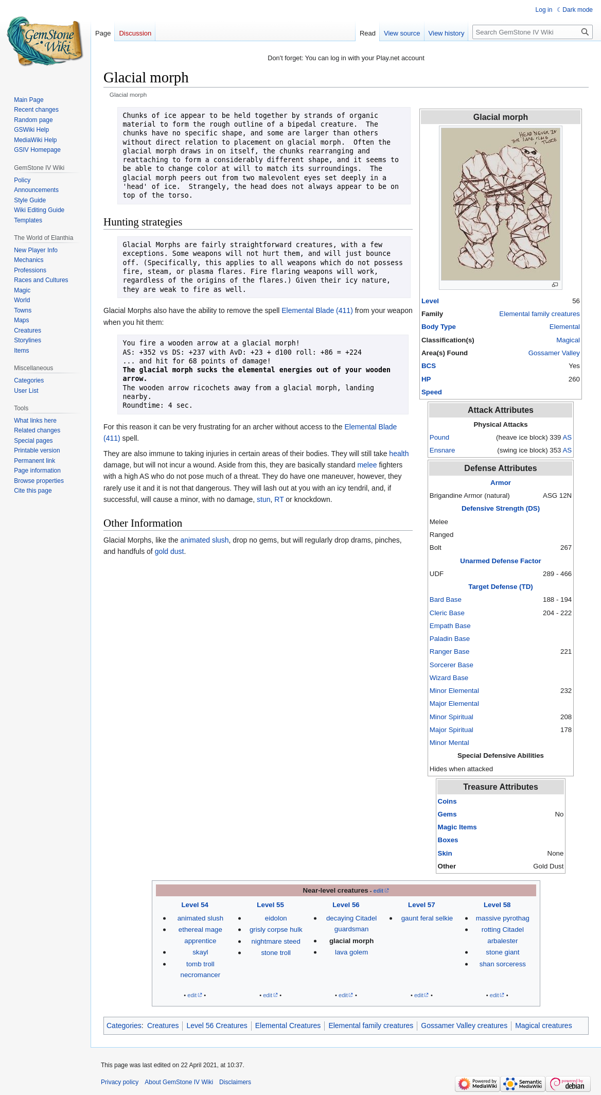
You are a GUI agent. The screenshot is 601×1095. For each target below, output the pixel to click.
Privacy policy (119, 1082)
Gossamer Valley (554, 353)
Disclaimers (235, 1082)
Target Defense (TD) (500, 586)
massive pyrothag (502, 918)
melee (367, 465)
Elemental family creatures (539, 314)
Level (430, 301)
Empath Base (450, 626)
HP (426, 379)
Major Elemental (454, 703)
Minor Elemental (454, 690)
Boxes (448, 840)
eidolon (276, 918)
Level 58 (497, 905)
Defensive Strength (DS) (501, 508)
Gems (447, 814)
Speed (431, 392)
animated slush (204, 540)
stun (263, 499)
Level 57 (421, 905)
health (399, 453)
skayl (200, 952)
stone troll (276, 953)
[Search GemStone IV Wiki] (532, 32)
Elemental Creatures (288, 1025)
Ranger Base (450, 651)
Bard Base (446, 599)
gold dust (169, 551)
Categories (124, 1025)
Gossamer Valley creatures (464, 1025)
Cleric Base (447, 613)
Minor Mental (449, 742)
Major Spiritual (451, 730)
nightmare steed (276, 941)
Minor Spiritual (451, 717)
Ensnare (442, 450)
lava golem (351, 952)
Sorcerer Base (451, 665)
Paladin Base (450, 638)
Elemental (565, 327)
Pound (439, 437)
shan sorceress (503, 964)
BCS (428, 366)
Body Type (438, 327)
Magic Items (457, 827)
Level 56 (346, 905)
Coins (447, 801)
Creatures (163, 1025)
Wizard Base (449, 678)
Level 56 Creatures (216, 1025)
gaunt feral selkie (427, 918)
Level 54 (194, 905)
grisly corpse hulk (276, 929)
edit (379, 891)
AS (567, 437)
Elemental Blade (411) (317, 310)
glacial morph (351, 941)
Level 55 (270, 905)
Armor (500, 482)
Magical (568, 340)
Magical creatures (543, 1025)
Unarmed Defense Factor (500, 561)
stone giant (502, 952)
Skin (445, 853)
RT (279, 499)
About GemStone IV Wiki (179, 1082)
